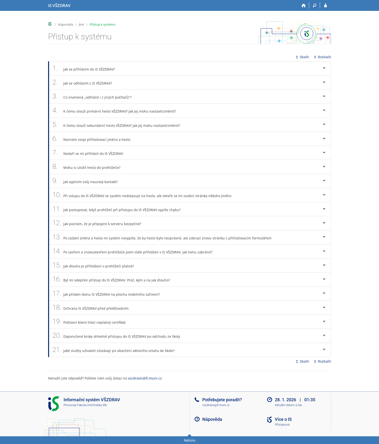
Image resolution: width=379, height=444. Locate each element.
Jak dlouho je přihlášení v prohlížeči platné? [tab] (95, 265)
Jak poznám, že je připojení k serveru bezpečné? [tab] (99, 223)
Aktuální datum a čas (288, 405)
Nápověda (65, 24)
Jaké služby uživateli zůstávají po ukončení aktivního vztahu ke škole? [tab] (116, 350)
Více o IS (283, 419)
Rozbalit (322, 57)
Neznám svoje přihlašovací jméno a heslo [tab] (94, 139)
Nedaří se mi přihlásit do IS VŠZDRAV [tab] (90, 153)
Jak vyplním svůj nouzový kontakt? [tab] (87, 181)
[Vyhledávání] (314, 5)
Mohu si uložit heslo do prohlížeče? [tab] (89, 167)
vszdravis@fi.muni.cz (145, 378)
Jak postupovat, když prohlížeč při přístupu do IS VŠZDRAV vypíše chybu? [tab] (119, 209)
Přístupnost (282, 424)
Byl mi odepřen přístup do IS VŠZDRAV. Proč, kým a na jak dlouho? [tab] (113, 279)
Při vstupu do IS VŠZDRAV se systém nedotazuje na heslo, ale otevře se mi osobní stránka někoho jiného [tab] (144, 195)
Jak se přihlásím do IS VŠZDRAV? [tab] (86, 68)
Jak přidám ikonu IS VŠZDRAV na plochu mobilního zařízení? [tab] (108, 293)
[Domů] (303, 5)
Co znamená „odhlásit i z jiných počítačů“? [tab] (94, 96)
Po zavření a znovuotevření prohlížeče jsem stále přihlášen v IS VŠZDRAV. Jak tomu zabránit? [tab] (135, 251)
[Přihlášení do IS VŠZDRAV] (325, 5)
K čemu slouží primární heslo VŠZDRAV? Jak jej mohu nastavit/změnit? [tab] (116, 110)
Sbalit (302, 57)
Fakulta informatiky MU (92, 405)
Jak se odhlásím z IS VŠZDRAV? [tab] (84, 82)
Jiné (81, 24)
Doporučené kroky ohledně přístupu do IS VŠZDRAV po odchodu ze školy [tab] (118, 335)
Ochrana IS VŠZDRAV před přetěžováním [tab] (93, 307)
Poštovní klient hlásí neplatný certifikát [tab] (91, 321)
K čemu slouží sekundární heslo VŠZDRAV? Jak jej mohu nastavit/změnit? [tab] (118, 125)
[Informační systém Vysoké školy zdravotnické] (59, 5)
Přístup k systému (103, 24)
